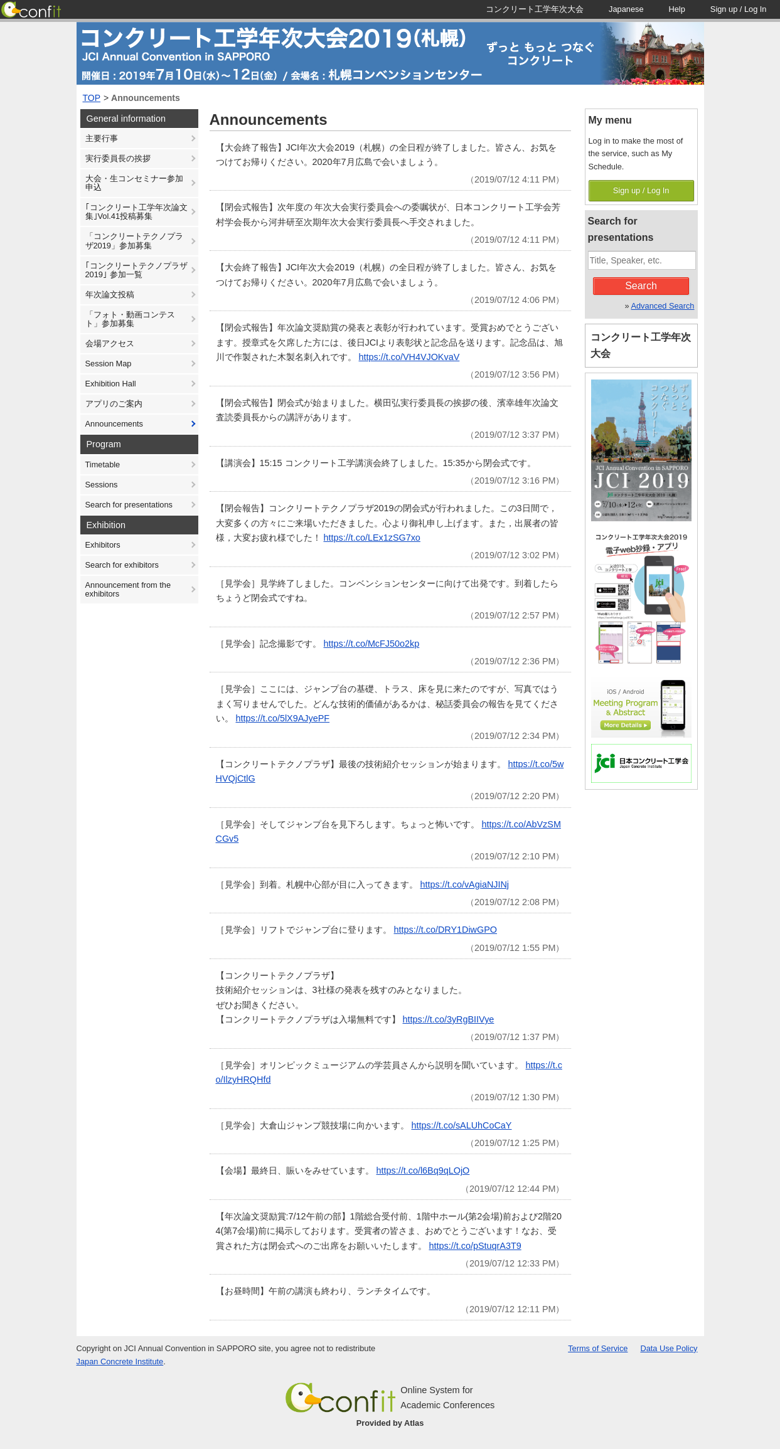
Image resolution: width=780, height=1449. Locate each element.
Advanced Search (662, 305)
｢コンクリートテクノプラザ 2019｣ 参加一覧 (136, 270)
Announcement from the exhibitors (128, 589)
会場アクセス (109, 343)
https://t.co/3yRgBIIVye (448, 1019)
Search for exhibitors (122, 565)
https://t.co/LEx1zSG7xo (372, 538)
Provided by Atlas (390, 1423)
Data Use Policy (668, 1348)
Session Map (108, 363)
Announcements (145, 98)
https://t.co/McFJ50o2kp (372, 644)
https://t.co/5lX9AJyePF (283, 718)
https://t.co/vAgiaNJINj (465, 884)
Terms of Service (598, 1348)
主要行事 (101, 138)
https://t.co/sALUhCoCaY (462, 1125)
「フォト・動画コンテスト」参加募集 (130, 319)
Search (641, 285)
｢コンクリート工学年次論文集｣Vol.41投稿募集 (136, 212)
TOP (92, 98)
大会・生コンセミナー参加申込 (134, 183)
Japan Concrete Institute (120, 1361)
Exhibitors (102, 544)
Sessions (101, 484)
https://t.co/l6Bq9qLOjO (423, 1170)
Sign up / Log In (641, 190)
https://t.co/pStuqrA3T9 (475, 1246)
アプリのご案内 (113, 403)
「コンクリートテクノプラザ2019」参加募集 (134, 240)
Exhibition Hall (110, 383)
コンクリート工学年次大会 (640, 345)
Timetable (102, 464)
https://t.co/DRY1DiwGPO (445, 930)
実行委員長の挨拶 (118, 158)
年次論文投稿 (109, 294)
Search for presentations (129, 504)
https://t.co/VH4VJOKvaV (409, 357)
